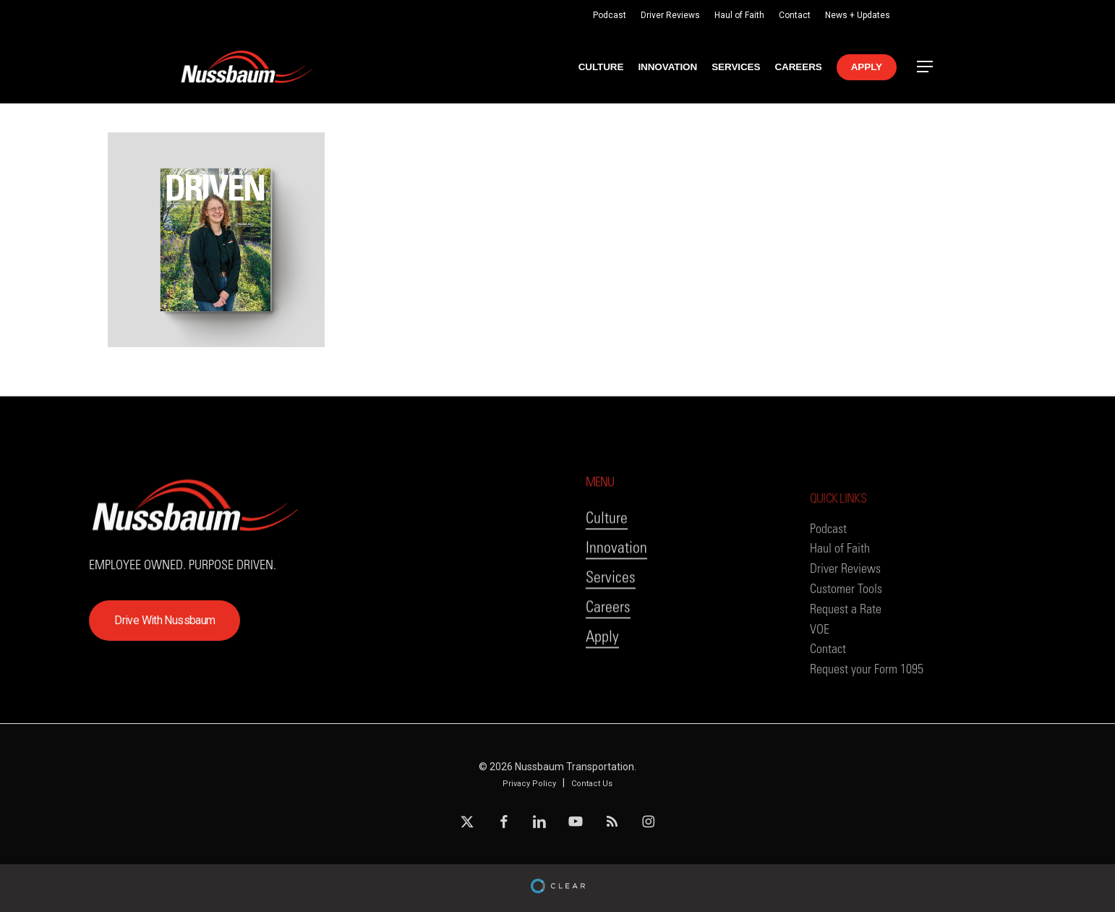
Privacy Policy (529, 783)
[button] (925, 66)
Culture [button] (607, 575)
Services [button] (611, 634)
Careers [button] (608, 664)
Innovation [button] (616, 605)
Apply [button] (602, 694)
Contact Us (591, 783)
